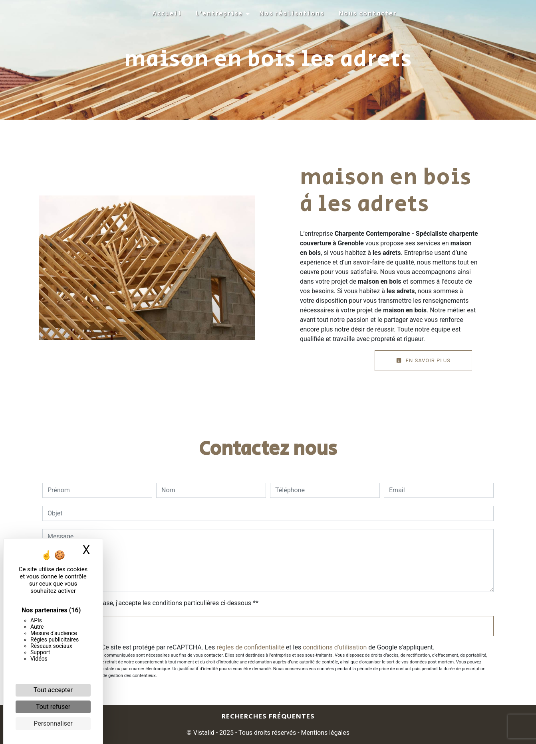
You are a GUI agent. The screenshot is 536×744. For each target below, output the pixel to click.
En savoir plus (423, 360)
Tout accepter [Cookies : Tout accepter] (53, 690)
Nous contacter (368, 13)
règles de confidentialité (250, 647)
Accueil (166, 13)
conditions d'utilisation (335, 647)
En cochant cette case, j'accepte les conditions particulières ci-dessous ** (154, 603)
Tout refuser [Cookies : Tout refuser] (53, 706)
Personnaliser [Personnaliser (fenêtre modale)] (53, 723)
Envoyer (268, 626)
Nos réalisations (291, 13)
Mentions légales (324, 732)
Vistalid (203, 732)
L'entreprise (219, 13)
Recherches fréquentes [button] (268, 716)
